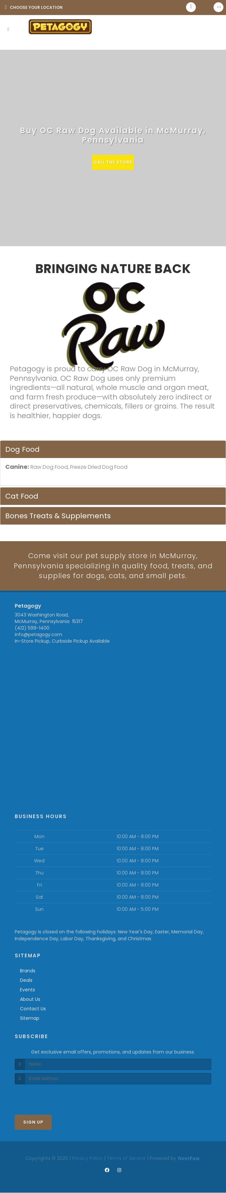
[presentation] (50, 1097)
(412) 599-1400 (32, 628)
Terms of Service (126, 1158)
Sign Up (33, 1122)
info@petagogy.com (38, 635)
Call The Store (113, 162)
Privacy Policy (87, 1158)
